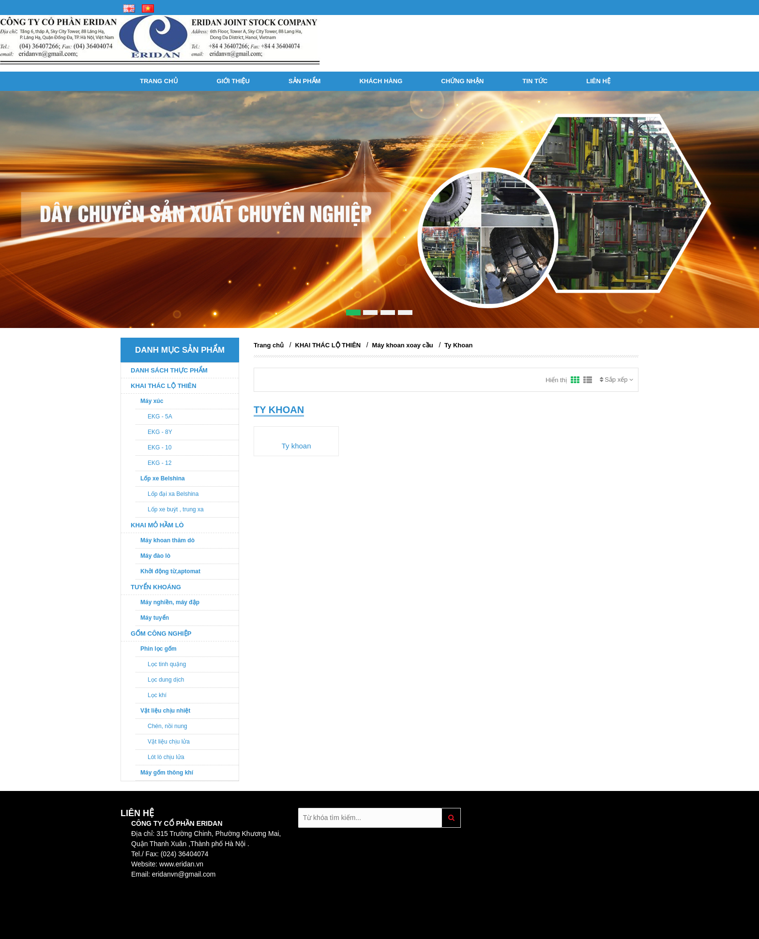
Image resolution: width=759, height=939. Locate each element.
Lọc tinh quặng (167, 664)
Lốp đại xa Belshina (173, 494)
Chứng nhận (462, 81)
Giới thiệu (233, 81)
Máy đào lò (155, 555)
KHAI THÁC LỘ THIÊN (164, 385)
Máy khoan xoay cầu (402, 345)
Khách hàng (380, 81)
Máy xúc (151, 401)
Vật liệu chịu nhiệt (165, 710)
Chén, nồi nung (167, 726)
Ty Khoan (458, 345)
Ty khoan (296, 446)
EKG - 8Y (160, 432)
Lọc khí (157, 695)
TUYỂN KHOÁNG (156, 587)
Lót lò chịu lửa (166, 757)
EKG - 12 (159, 463)
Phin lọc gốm (158, 648)
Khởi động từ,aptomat (170, 571)
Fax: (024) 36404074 (176, 854)
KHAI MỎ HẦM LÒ (157, 525)
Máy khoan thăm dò (167, 540)
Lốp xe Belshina (162, 478)
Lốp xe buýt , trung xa (176, 509)
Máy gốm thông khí (166, 772)
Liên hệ (598, 81)
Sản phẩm (304, 81)
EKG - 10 (159, 447)
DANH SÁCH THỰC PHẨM (169, 370)
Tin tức (534, 81)
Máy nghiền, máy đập (169, 602)
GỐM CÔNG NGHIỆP (161, 633)
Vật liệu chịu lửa (169, 741)
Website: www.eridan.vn (167, 864)
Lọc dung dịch (166, 679)
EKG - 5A (160, 416)
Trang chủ (159, 81)
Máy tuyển (154, 617)
